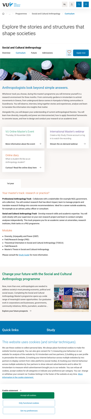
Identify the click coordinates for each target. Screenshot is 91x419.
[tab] (10, 183)
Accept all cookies (47, 410)
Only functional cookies (63, 409)
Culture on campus (10, 342)
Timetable (51, 347)
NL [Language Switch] (64, 4)
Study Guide (24, 255)
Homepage (7, 337)
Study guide (52, 342)
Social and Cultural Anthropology (46, 14)
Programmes (21, 14)
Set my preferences (80, 409)
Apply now (81, 53)
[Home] (3, 14)
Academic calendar (55, 337)
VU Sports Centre (9, 347)
